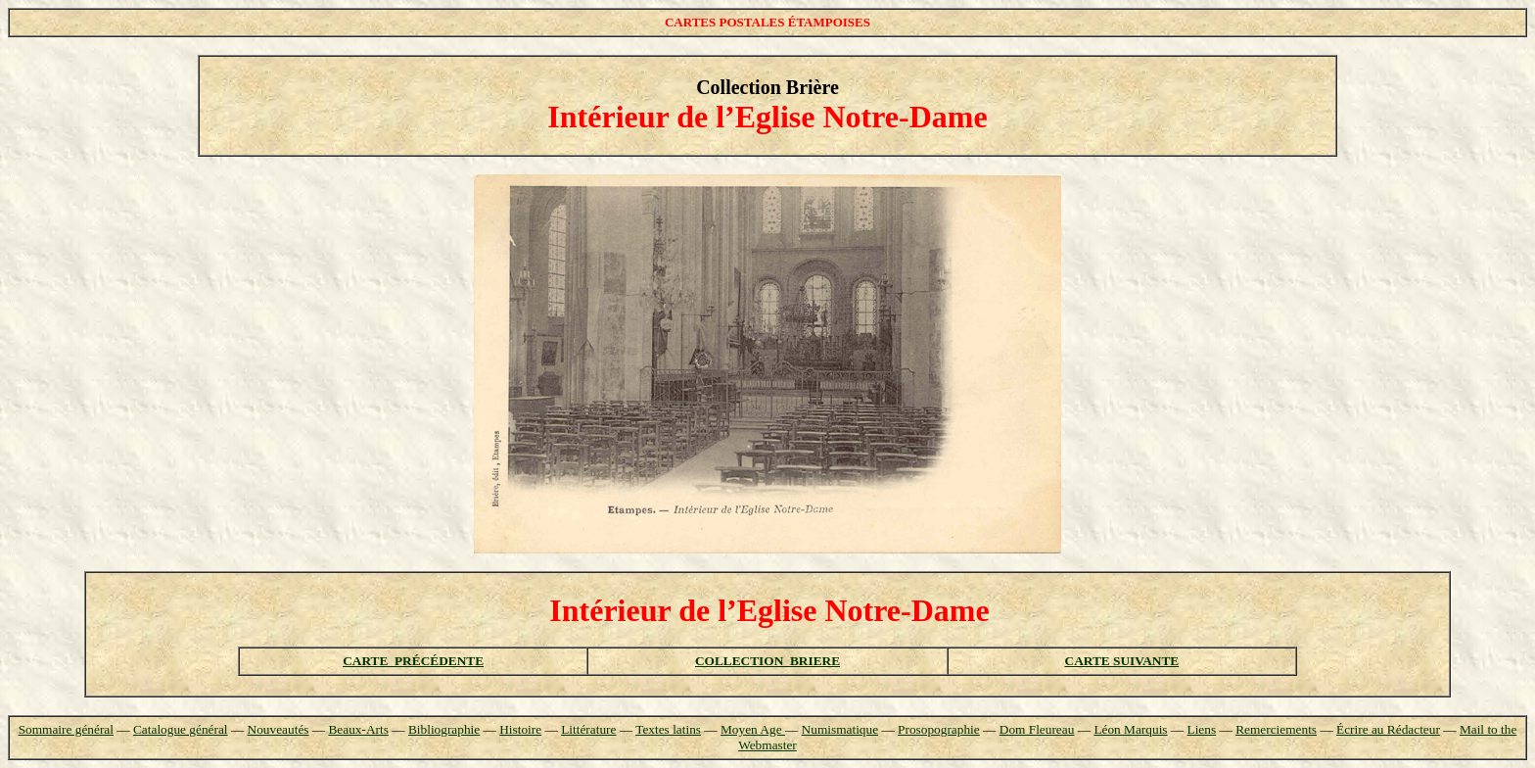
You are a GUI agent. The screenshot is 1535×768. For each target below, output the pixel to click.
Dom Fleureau (1037, 729)
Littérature (588, 729)
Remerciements (1276, 729)
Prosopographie (939, 729)
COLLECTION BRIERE (767, 660)
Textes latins (668, 729)
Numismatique (840, 729)
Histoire (520, 729)
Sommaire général (66, 729)
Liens (1202, 729)
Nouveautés (278, 729)
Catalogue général (180, 729)
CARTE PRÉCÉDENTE (413, 660)
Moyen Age (753, 729)
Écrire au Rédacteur (1388, 729)
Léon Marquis (1130, 729)
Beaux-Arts (358, 729)
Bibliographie (444, 729)
